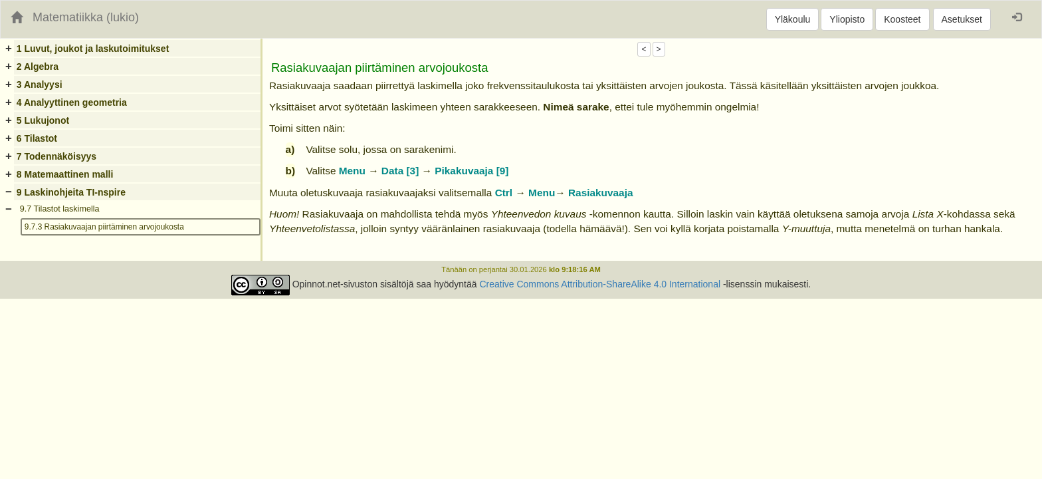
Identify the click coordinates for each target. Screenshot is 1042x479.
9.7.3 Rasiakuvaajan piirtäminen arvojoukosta (104, 227)
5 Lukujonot (43, 120)
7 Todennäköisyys (56, 156)
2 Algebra (37, 66)
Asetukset (962, 19)
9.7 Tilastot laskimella (60, 209)
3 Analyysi (39, 84)
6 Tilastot (37, 138)
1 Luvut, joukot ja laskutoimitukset (93, 48)
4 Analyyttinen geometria (72, 102)
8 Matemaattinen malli (65, 174)
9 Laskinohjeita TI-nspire (71, 192)
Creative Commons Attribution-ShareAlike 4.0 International (599, 284)
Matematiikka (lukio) (86, 17)
